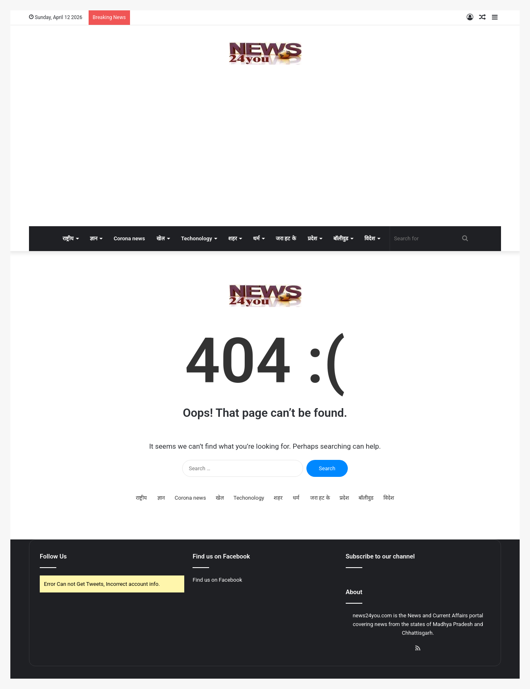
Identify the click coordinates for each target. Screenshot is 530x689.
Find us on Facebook (217, 580)
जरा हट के (286, 238)
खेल (161, 238)
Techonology (196, 238)
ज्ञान (93, 238)
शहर (232, 238)
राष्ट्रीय (68, 238)
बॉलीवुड (340, 238)
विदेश (369, 238)
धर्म (256, 238)
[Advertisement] (265, 160)
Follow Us (53, 556)
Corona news (129, 238)
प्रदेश (312, 238)
